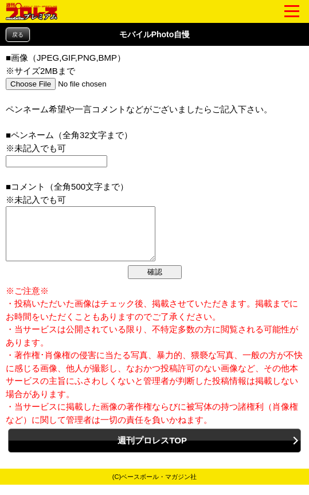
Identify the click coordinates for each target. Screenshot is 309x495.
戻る (18, 35)
